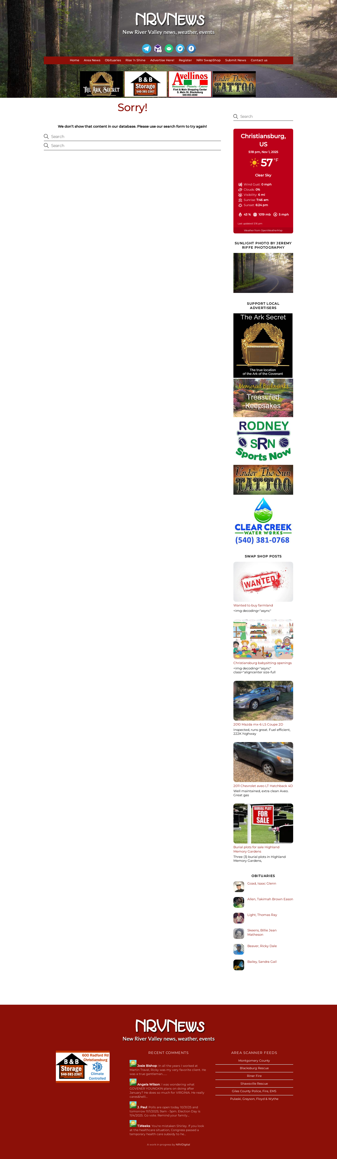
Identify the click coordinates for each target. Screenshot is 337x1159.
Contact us (259, 60)
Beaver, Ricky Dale (262, 946)
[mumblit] (157, 49)
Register (185, 60)
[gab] (169, 49)
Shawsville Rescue (254, 1084)
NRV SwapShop (208, 60)
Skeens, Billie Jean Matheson (262, 932)
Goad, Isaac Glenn (261, 883)
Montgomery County (254, 1061)
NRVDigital (183, 1144)
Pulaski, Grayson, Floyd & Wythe (254, 1099)
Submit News (235, 60)
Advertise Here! (162, 60)
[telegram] (146, 49)
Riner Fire (254, 1076)
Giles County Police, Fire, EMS (254, 1091)
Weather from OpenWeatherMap (263, 230)
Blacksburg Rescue (254, 1068)
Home (74, 60)
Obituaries (113, 60)
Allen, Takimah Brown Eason (270, 899)
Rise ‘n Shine (136, 60)
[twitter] (180, 49)
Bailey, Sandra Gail (262, 962)
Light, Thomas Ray (262, 915)
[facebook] (191, 49)
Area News (92, 60)
